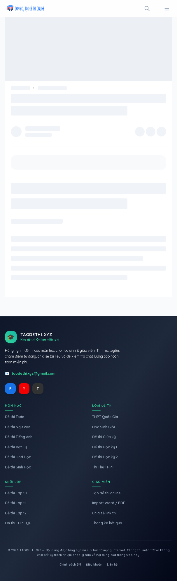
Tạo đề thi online (106, 493)
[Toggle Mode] (157, 8)
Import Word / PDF (108, 503)
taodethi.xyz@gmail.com (33, 373)
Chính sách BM (70, 564)
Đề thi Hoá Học (18, 457)
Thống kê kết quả (107, 523)
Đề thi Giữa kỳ (104, 437)
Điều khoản (94, 564)
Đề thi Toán (14, 417)
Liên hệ (112, 564)
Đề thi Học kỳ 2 (105, 457)
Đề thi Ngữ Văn (17, 427)
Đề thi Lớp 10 (16, 493)
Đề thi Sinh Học (18, 467)
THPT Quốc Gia (105, 417)
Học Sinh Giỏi (103, 427)
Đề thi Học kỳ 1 (104, 447)
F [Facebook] (10, 388)
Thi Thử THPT (103, 467)
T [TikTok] (38, 388)
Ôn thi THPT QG (18, 523)
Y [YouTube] (24, 388)
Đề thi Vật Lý (16, 447)
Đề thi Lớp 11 (15, 503)
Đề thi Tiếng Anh (18, 437)
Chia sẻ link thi (104, 513)
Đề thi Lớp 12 (16, 513)
